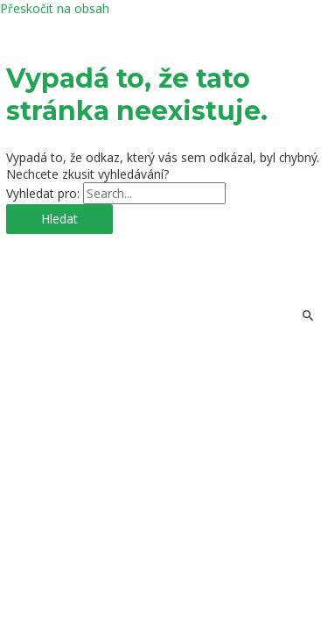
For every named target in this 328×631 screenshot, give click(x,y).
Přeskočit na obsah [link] (54, 8)
